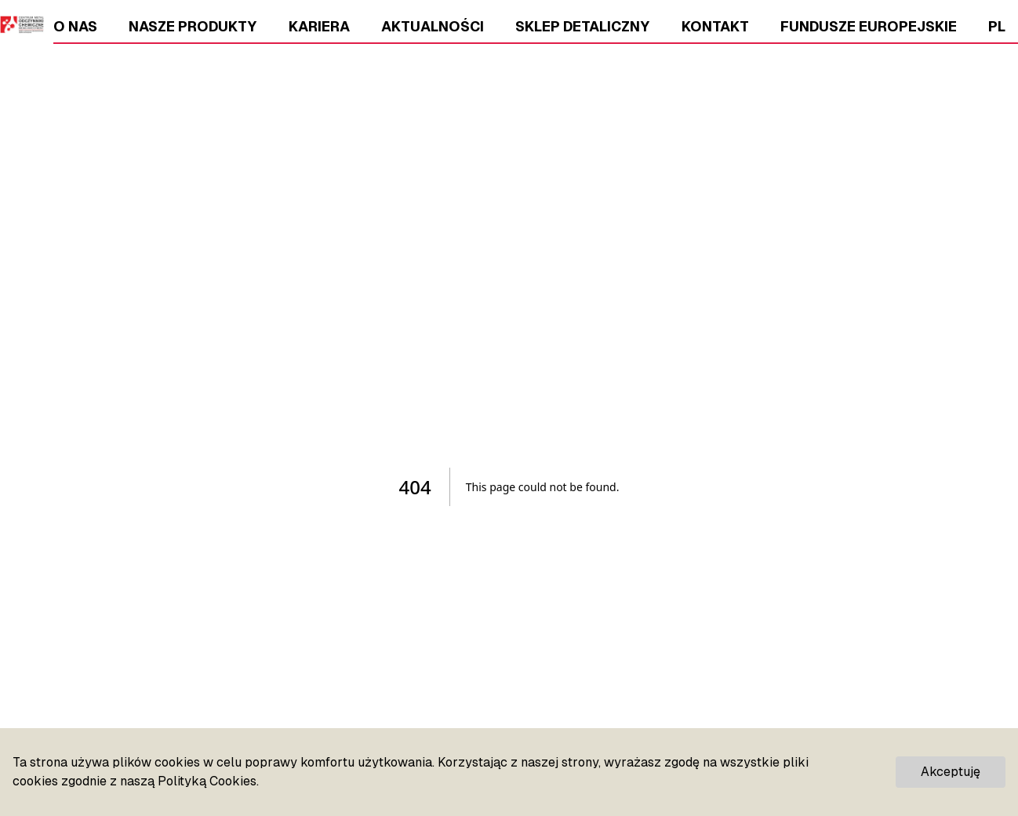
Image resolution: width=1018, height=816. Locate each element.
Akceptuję (950, 771)
